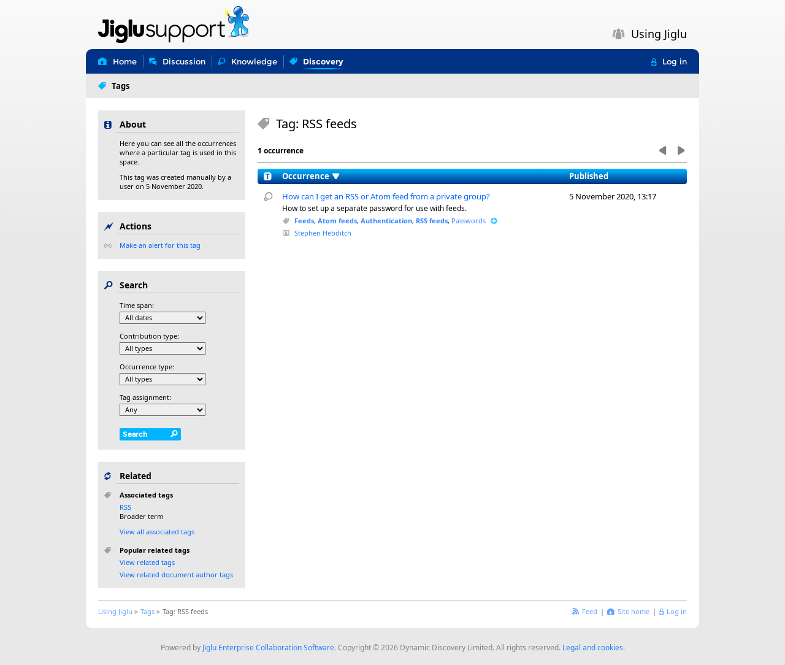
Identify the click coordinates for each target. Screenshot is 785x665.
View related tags (147, 562)
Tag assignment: (145, 397)
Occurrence (305, 176)
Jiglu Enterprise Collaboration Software (268, 647)
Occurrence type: (147, 366)
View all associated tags (157, 531)
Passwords (468, 220)
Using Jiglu (115, 611)
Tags (147, 611)
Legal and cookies (592, 647)
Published (588, 176)
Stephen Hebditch (322, 232)
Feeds (304, 220)
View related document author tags (176, 574)
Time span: (137, 305)
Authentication (386, 220)
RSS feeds (432, 220)
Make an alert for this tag (160, 245)
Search (135, 434)
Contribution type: (149, 335)
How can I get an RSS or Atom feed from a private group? (386, 196)
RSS (125, 507)
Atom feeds (337, 220)
